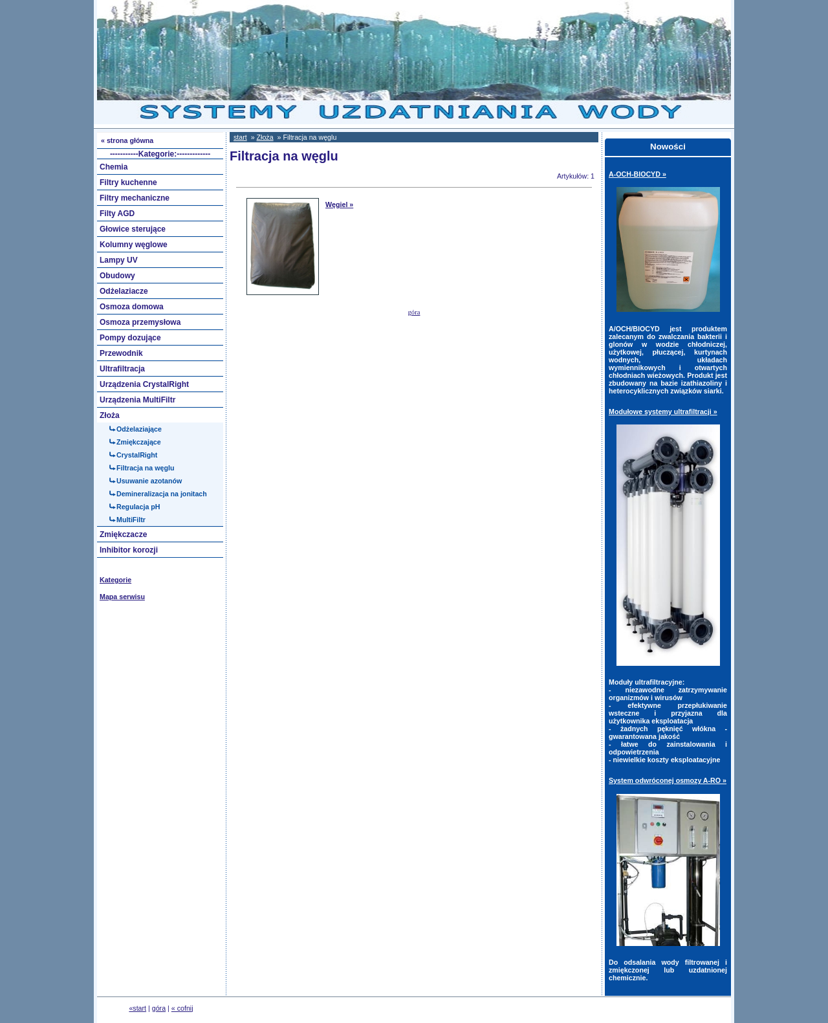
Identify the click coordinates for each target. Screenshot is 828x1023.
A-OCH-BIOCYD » (637, 174)
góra (414, 312)
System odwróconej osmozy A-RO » (667, 780)
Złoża (265, 137)
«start (137, 1008)
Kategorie (115, 580)
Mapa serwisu (122, 596)
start (240, 137)
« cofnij (182, 1008)
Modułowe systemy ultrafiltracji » (663, 411)
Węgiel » (339, 204)
